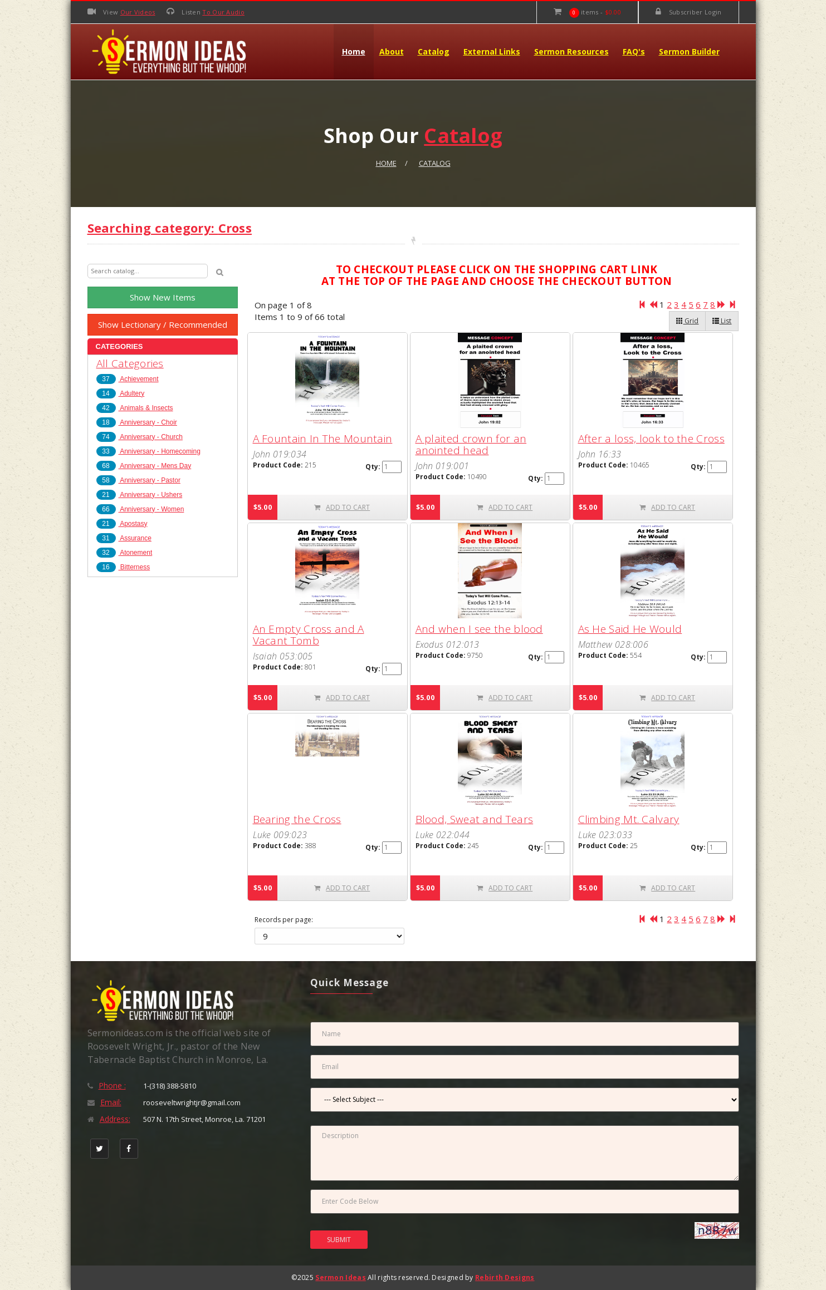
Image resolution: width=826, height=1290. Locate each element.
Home (353, 51)
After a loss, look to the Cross (651, 438)
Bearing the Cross (297, 819)
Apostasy (122, 524)
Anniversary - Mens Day (144, 466)
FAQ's (634, 51)
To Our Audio (223, 12)
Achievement (127, 379)
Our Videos (137, 12)
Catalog (433, 51)
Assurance (123, 538)
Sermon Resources (571, 51)
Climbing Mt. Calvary (629, 819)
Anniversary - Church (139, 437)
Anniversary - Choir (136, 422)
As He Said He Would (630, 629)
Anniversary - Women (140, 509)
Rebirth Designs (505, 1277)
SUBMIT (339, 1239)
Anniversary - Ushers (139, 495)
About (391, 51)
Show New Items (162, 297)
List (721, 321)
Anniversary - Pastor (138, 480)
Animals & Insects (134, 408)
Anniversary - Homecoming (148, 451)
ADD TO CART (342, 507)
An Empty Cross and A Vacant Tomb (308, 635)
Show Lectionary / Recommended (162, 324)
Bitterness (123, 567)
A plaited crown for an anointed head (471, 444)
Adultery (120, 393)
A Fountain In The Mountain (323, 438)
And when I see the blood (479, 629)
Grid (687, 321)
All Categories (130, 363)
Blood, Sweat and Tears (475, 819)
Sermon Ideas (340, 1277)
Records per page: (284, 919)
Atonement (124, 553)
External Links (491, 51)
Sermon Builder (689, 51)
